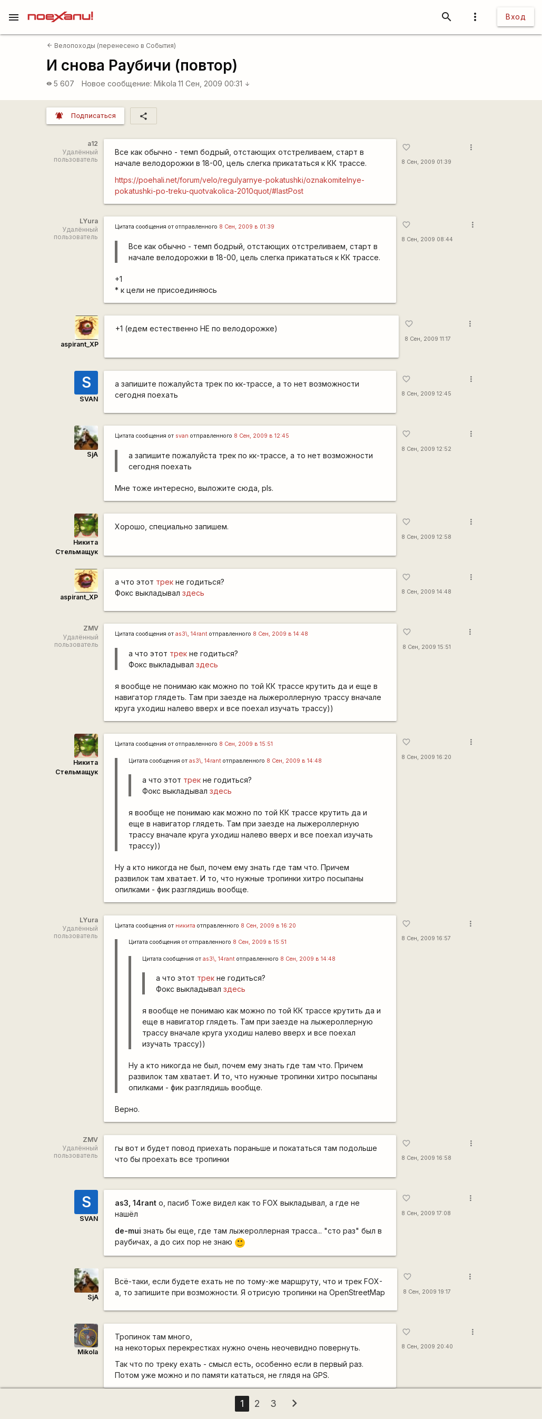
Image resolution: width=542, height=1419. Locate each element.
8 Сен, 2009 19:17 (427, 1291)
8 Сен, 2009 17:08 (426, 1213)
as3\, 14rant (191, 633)
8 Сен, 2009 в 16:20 (268, 925)
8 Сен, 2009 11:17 (428, 339)
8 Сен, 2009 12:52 (426, 449)
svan (182, 435)
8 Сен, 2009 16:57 (426, 938)
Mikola (165, 83)
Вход (516, 16)
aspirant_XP (79, 344)
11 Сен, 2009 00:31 (214, 83)
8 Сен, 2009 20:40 (427, 1346)
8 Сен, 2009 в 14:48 (280, 633)
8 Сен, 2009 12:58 (426, 537)
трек (164, 581)
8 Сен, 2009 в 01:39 (246, 226)
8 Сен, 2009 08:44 (427, 239)
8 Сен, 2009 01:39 (426, 162)
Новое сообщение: (117, 83)
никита (185, 925)
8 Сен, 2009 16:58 (426, 1158)
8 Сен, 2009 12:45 (426, 393)
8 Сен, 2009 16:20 (426, 757)
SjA (92, 454)
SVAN (89, 399)
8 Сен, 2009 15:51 (426, 647)
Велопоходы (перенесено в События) (111, 46)
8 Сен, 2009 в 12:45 (261, 435)
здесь (193, 592)
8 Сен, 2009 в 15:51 (246, 744)
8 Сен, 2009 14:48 (426, 591)
